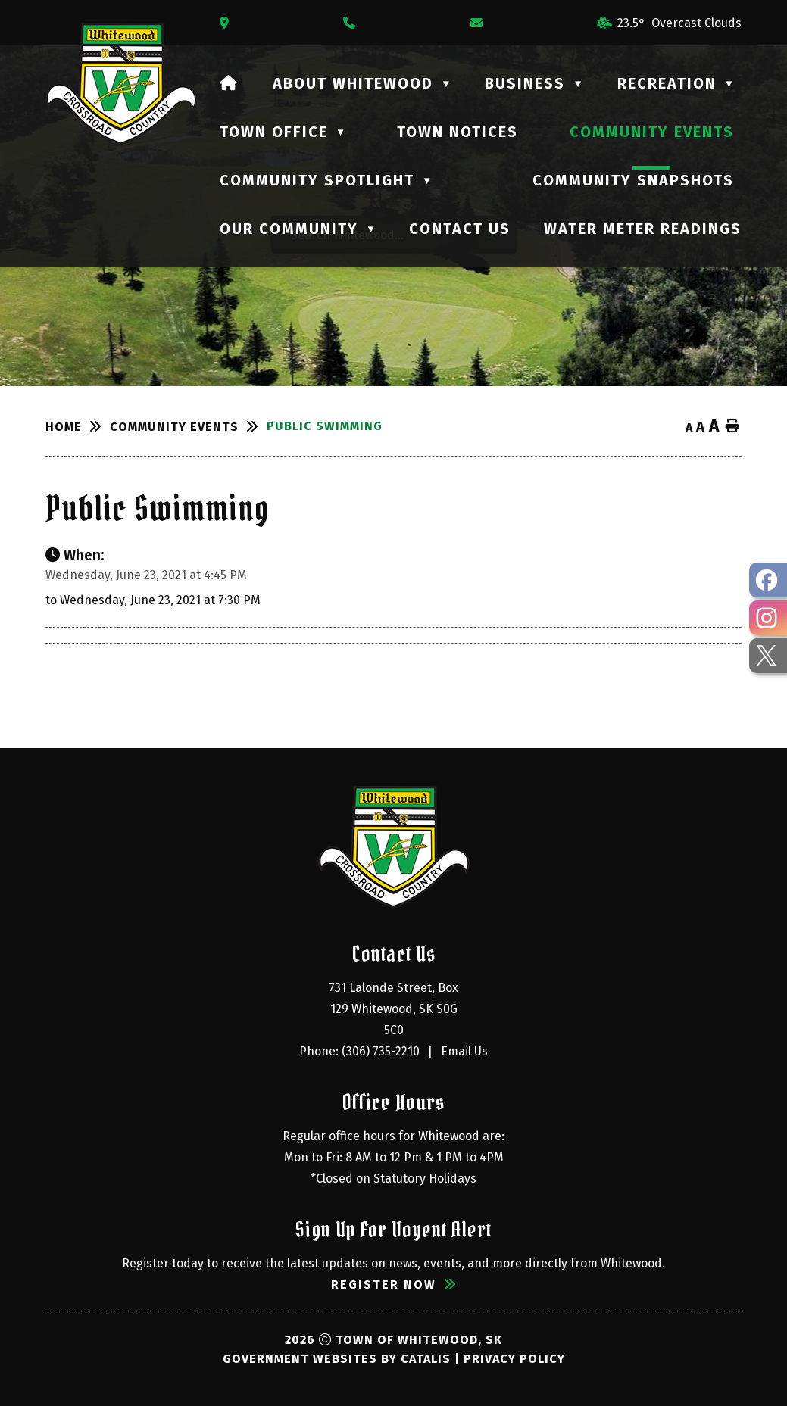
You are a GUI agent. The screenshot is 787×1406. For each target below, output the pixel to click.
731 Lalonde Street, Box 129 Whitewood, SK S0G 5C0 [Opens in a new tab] (395, 1008)
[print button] (732, 426)
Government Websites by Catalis (337, 1358)
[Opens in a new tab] (228, 23)
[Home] (229, 83)
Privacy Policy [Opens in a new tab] (514, 1358)
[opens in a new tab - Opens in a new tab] (768, 580)
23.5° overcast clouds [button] (679, 23)
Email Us (464, 1051)
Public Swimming (325, 426)
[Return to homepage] (77, 426)
